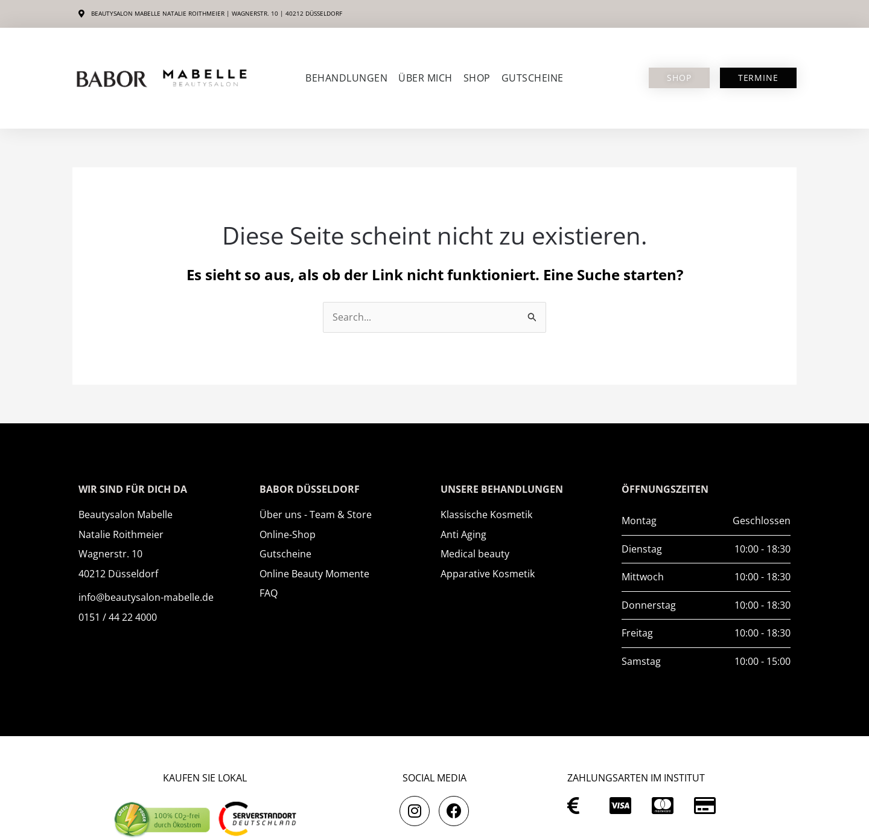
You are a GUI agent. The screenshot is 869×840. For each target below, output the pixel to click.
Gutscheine (532, 78)
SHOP (477, 78)
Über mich (425, 78)
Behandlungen (346, 78)
